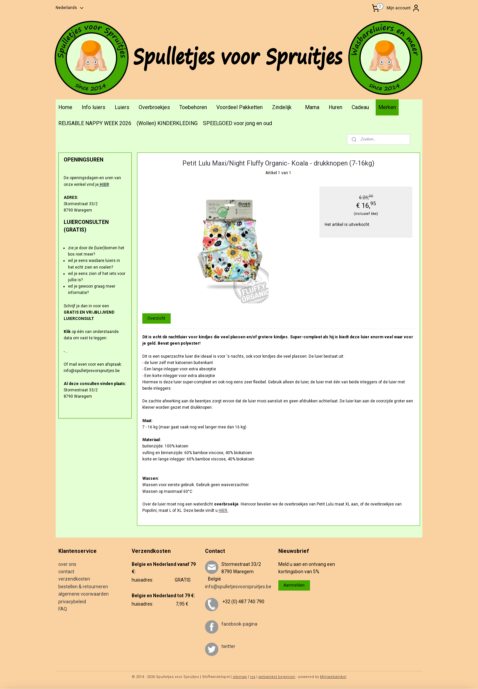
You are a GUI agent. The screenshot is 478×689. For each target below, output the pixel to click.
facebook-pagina (239, 624)
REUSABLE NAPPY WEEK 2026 (94, 123)
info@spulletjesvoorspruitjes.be (238, 586)
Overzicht (156, 318)
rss (252, 677)
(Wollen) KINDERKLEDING (167, 123)
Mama (312, 107)
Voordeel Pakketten (239, 107)
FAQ (62, 609)
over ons (67, 564)
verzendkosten (74, 579)
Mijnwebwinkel (333, 677)
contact (66, 571)
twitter (228, 646)
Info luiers (93, 107)
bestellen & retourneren (83, 586)
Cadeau (360, 107)
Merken (387, 107)
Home (65, 107)
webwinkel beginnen (276, 677)
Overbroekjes (154, 107)
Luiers (122, 107)
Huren (335, 107)
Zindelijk (282, 107)
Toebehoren (193, 107)
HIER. (223, 510)
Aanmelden (294, 585)
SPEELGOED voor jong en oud (237, 123)
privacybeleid (72, 601)
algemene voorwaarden (83, 594)
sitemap (240, 677)
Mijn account (403, 8)
